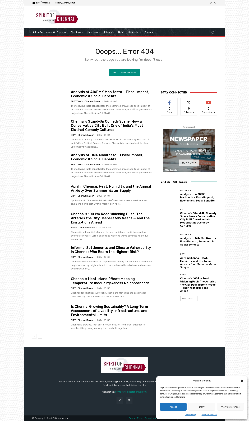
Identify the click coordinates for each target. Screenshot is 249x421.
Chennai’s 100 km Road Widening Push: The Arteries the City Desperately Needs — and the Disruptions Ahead (110, 218)
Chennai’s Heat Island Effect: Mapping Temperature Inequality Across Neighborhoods (110, 281)
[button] (242, 381)
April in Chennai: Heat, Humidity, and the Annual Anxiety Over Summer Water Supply (111, 188)
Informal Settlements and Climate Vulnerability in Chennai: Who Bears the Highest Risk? (111, 250)
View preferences (230, 406)
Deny (201, 406)
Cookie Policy (190, 414)
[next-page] (40, 336)
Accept (173, 406)
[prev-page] (34, 336)
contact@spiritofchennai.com (131, 391)
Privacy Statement (209, 414)
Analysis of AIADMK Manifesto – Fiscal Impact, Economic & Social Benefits (110, 94)
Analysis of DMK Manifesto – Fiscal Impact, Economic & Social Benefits (107, 157)
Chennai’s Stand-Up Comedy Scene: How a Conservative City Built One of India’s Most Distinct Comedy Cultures (107, 125)
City (73, 135)
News (74, 227)
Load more (189, 298)
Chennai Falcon (93, 101)
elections (77, 101)
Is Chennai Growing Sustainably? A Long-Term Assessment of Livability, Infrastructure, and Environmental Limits (109, 310)
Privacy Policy (136, 418)
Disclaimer (151, 418)
